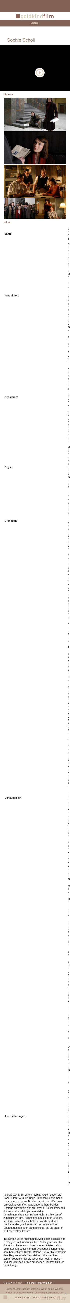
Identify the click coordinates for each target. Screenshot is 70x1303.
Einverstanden (22, 1297)
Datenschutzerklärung (43, 1297)
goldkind (17, 1282)
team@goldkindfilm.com (9, 6)
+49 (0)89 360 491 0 (61, 6)
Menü (35, 23)
